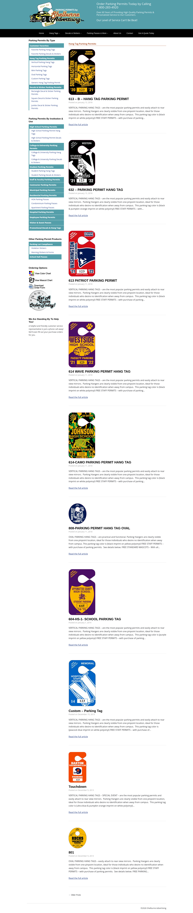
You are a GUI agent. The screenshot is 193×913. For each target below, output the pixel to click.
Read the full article (78, 124)
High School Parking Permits (43, 126)
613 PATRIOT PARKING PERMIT (93, 280)
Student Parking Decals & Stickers (46, 175)
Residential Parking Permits (43, 195)
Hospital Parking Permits (42, 212)
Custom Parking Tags (40, 78)
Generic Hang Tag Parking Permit (45, 82)
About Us (117, 33)
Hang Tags (53, 33)
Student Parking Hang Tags (43, 171)
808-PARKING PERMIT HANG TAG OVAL (99, 528)
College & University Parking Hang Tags (46, 154)
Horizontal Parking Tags (41, 66)
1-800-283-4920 (107, 7)
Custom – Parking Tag (85, 711)
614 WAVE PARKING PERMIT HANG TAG (99, 371)
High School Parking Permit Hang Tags (45, 132)
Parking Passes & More (96, 33)
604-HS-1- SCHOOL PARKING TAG (95, 619)
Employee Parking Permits (42, 217)
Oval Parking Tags (39, 74)
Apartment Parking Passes (42, 207)
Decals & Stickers (72, 33)
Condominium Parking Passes (44, 203)
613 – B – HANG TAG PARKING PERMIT (99, 99)
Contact (130, 33)
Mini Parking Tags (39, 70)
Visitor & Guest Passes (40, 222)
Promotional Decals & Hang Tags (45, 228)
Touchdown (77, 786)
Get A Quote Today (146, 33)
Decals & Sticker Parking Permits (45, 87)
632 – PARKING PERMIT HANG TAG (96, 190)
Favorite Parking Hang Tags (43, 49)
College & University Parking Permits (43, 147)
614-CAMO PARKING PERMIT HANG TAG (100, 462)
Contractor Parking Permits (43, 185)
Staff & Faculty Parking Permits (45, 179)
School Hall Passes (38, 257)
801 (71, 852)
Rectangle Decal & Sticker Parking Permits (45, 92)
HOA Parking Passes (40, 199)
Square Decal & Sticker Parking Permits (44, 99)
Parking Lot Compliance (41, 244)
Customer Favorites (39, 45)
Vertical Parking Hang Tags (42, 62)
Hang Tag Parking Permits (42, 58)
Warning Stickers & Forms (42, 252)
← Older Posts (75, 895)
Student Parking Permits (41, 167)
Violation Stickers (38, 248)
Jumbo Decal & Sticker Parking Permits (44, 107)
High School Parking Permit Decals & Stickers (46, 139)
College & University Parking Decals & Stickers (46, 161)
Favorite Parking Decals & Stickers (46, 54)
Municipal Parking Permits (42, 190)
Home (41, 33)
